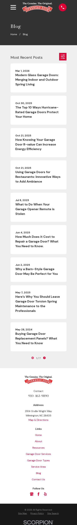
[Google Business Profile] (31, 494)
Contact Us (38, 479)
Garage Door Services (38, 454)
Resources (38, 447)
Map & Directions (38, 420)
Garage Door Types (38, 460)
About (38, 441)
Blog (38, 473)
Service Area (38, 466)
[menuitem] (22, 513)
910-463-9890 (38, 395)
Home (38, 435)
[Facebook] (38, 494)
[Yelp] (45, 494)
